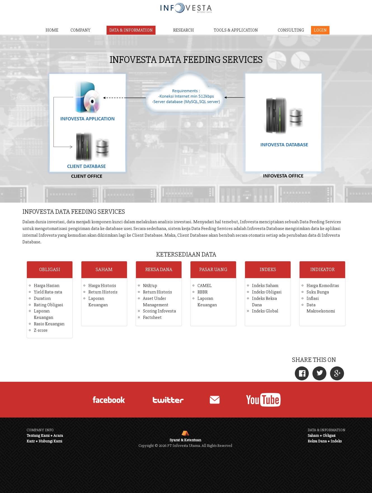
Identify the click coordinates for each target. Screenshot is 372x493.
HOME (52, 30)
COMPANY (80, 30)
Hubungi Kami (50, 441)
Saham (313, 435)
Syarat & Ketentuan (185, 440)
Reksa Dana (317, 441)
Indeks (336, 441)
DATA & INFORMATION (131, 30)
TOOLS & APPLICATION (236, 30)
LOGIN (320, 30)
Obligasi (329, 435)
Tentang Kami (38, 435)
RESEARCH (183, 30)
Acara (58, 435)
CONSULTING (291, 30)
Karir (31, 441)
